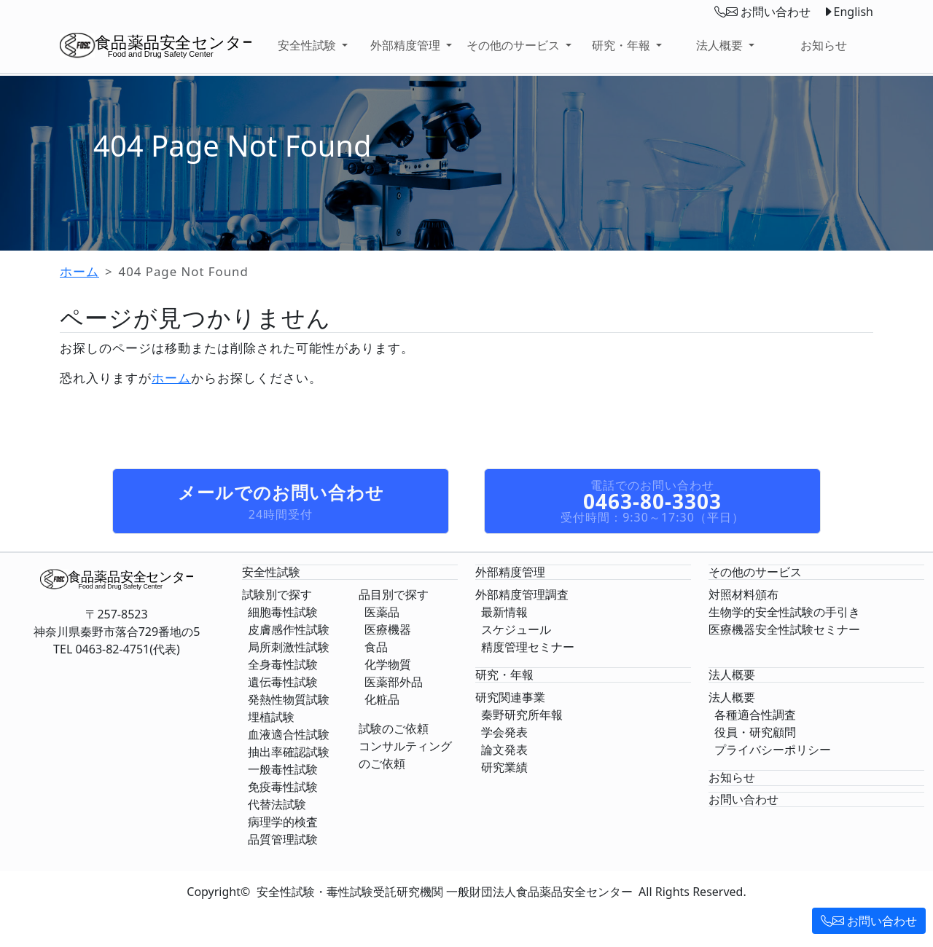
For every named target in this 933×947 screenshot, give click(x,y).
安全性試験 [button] (308, 45)
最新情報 (504, 612)
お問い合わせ (869, 921)
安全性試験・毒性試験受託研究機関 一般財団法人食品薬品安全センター (445, 892)
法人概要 (731, 697)
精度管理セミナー (527, 647)
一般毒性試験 (283, 769)
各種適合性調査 (755, 715)
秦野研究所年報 (522, 715)
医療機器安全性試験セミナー (784, 629)
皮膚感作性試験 (288, 629)
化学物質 (387, 664)
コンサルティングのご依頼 (405, 754)
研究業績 (504, 767)
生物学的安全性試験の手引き (784, 612)
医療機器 (387, 629)
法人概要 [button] (721, 45)
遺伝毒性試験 (283, 682)
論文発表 (504, 750)
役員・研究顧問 (755, 732)
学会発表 (504, 732)
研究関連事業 (510, 697)
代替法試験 (277, 804)
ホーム (79, 271)
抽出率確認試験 (288, 752)
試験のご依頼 (394, 728)
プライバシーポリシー (772, 750)
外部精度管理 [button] (406, 45)
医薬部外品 (393, 682)
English (847, 11)
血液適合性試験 (288, 734)
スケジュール (516, 629)
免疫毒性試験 (283, 787)
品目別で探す (394, 594)
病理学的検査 (283, 822)
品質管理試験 (283, 839)
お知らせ (823, 45)
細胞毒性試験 (283, 612)
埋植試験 (271, 717)
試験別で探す (277, 594)
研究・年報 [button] (622, 45)
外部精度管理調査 (522, 594)
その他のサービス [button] (514, 45)
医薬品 (381, 612)
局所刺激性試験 (288, 647)
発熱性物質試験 (288, 699)
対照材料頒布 (743, 594)
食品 (376, 647)
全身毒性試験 (283, 664)
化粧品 (381, 699)
